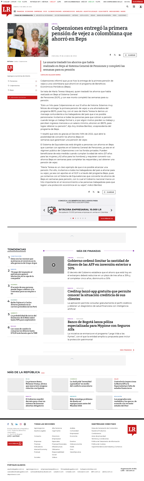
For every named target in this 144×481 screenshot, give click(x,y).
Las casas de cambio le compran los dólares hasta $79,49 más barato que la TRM (24, 331)
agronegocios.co (32, 469)
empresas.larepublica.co (50, 469)
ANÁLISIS (79, 11)
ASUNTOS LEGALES (90, 11)
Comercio (73, 379)
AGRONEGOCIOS (69, 11)
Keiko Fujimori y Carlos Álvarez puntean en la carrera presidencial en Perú (24, 304)
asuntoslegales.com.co (15, 469)
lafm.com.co (95, 472)
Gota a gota (84, 15)
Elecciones (122, 15)
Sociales (37, 457)
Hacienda (14, 284)
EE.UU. (28, 379)
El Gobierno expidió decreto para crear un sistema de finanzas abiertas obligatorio (35, 402)
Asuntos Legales (40, 431)
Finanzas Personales (59, 444)
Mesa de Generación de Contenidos (105, 428)
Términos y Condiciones (100, 439)
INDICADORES (114, 11)
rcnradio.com (70, 472)
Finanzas (37, 444)
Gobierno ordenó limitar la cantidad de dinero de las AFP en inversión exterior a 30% (99, 264)
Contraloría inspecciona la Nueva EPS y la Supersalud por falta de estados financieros (125, 385)
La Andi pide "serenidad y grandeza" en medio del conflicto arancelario (81, 384)
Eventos (73, 441)
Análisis (72, 428)
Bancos (28, 396)
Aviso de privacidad (99, 436)
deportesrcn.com (13, 474)
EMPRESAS (38, 11)
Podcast (37, 452)
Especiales (56, 441)
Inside (72, 447)
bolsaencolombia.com (88, 469)
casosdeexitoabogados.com (17, 472)
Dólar (93, 15)
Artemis (75, 15)
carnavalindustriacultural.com (40, 472)
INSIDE (123, 11)
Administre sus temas (17, 97)
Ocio (71, 449)
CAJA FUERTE (103, 11)
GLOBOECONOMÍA (55, 11)
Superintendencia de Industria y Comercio (107, 447)
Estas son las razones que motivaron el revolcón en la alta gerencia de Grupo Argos (24, 261)
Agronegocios (39, 428)
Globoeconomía (76, 444)
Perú (114, 15)
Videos (54, 457)
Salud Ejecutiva (75, 452)
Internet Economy (40, 449)
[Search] (127, 7)
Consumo (37, 436)
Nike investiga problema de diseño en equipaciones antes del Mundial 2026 (81, 402)
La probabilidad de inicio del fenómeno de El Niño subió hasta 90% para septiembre (23, 318)
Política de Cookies (99, 444)
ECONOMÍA (29, 11)
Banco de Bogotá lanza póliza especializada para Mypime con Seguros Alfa (99, 325)
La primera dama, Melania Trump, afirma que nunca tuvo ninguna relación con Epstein (36, 385)
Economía (73, 436)
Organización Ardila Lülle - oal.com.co (128, 469)
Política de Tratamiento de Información (106, 441)
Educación (118, 396)
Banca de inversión (104, 15)
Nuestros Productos (99, 431)
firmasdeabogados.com (69, 469)
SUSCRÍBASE (138, 2)
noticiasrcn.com (83, 472)
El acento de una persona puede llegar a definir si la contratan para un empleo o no (23, 290)
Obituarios (56, 449)
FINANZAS (20, 11)
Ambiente (14, 313)
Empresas (37, 441)
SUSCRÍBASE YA (107, 218)
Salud (116, 379)
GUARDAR (130, 55)
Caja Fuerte (56, 431)
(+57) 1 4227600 (13, 436)
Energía (13, 269)
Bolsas (13, 326)
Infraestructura (57, 447)
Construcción (16, 256)
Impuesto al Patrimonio (44, 15)
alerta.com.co (107, 472)
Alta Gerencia (57, 428)
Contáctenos (96, 433)
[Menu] (15, 11)
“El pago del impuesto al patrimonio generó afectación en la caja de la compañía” (22, 275)
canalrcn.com (58, 472)
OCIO (45, 11)
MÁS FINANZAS (126, 350)
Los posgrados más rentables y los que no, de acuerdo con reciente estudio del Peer (125, 402)
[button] (44, 210)
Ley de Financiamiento (62, 15)
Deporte (73, 396)
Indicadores (38, 447)
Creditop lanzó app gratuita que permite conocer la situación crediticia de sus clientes (99, 295)
